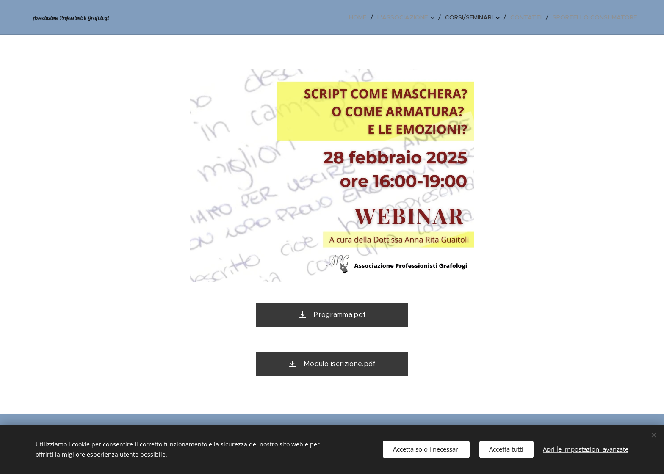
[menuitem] (360, 17)
